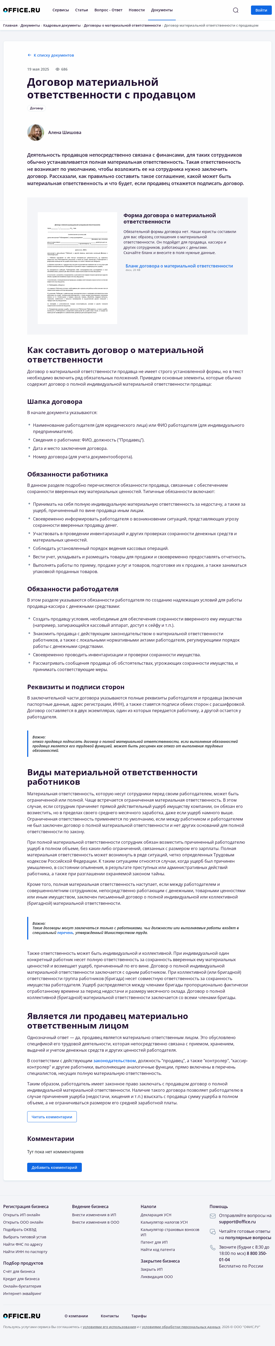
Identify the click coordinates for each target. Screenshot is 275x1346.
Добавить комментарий (54, 1167)
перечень (65, 932)
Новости (137, 9)
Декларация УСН (156, 1214)
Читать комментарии (52, 1116)
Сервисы (61, 9)
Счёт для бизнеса (19, 1271)
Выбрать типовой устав (24, 1236)
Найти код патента (158, 1249)
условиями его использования (109, 1326)
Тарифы (138, 1315)
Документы (162, 9)
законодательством (114, 1061)
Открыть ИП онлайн (21, 1214)
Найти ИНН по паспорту (25, 1251)
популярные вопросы (248, 1237)
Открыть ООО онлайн (23, 1222)
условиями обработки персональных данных (181, 1326)
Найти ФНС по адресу (22, 1244)
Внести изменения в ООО (95, 1222)
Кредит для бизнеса (21, 1278)
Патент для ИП (154, 1242)
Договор (36, 108)
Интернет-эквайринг (22, 1293)
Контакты (110, 1315)
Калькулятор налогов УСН (164, 1222)
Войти (261, 10)
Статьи (81, 9)
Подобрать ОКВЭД (19, 1229)
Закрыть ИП (152, 1269)
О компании (76, 1315)
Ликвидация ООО (157, 1276)
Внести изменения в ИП (94, 1214)
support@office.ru (237, 1222)
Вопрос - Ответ (108, 9)
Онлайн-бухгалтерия (22, 1286)
